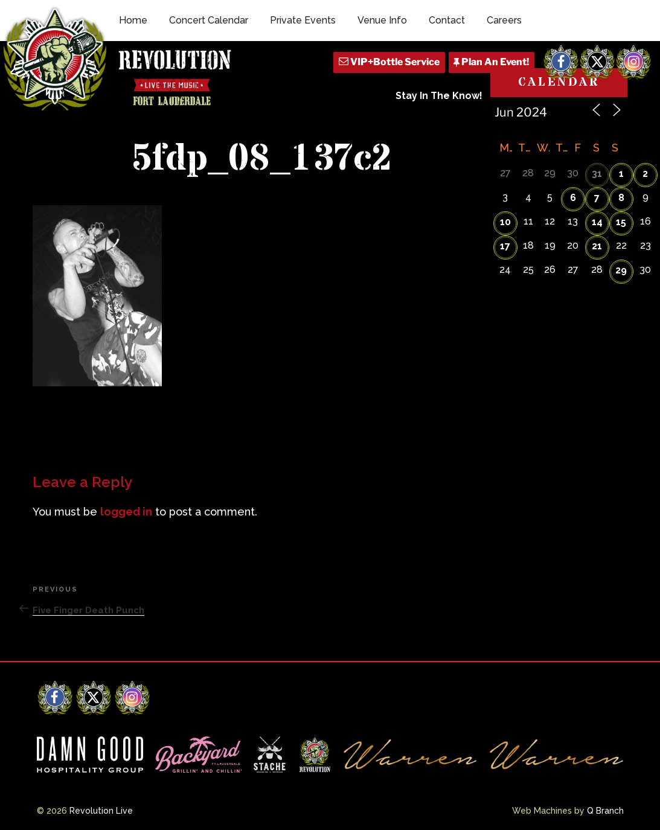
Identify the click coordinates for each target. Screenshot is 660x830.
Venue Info (382, 20)
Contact (447, 20)
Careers (504, 20)
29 (621, 270)
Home (133, 20)
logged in (126, 511)
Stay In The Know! (439, 95)
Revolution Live (101, 811)
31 (597, 173)
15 (621, 222)
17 (505, 246)
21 (597, 246)
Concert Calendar (208, 20)
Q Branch (605, 811)
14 (597, 222)
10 (505, 222)
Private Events (303, 20)
